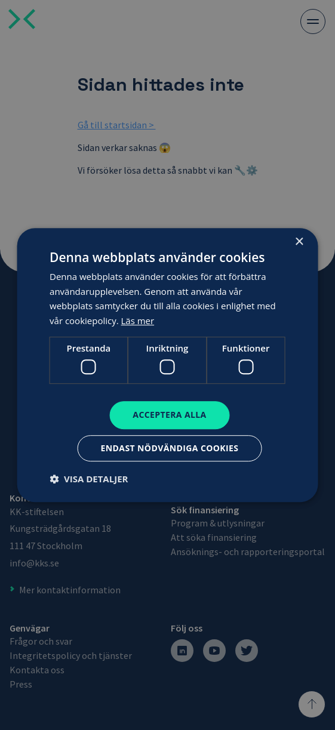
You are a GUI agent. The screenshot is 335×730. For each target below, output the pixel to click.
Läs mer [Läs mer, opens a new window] (138, 321)
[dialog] (167, 365)
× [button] (298, 242)
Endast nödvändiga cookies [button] (170, 448)
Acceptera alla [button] (169, 415)
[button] (89, 478)
